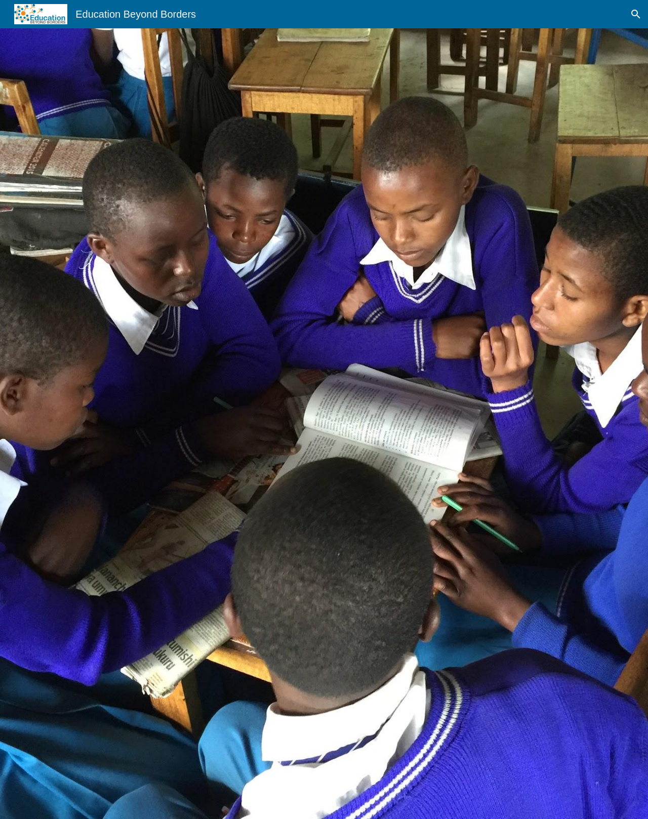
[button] (636, 14)
